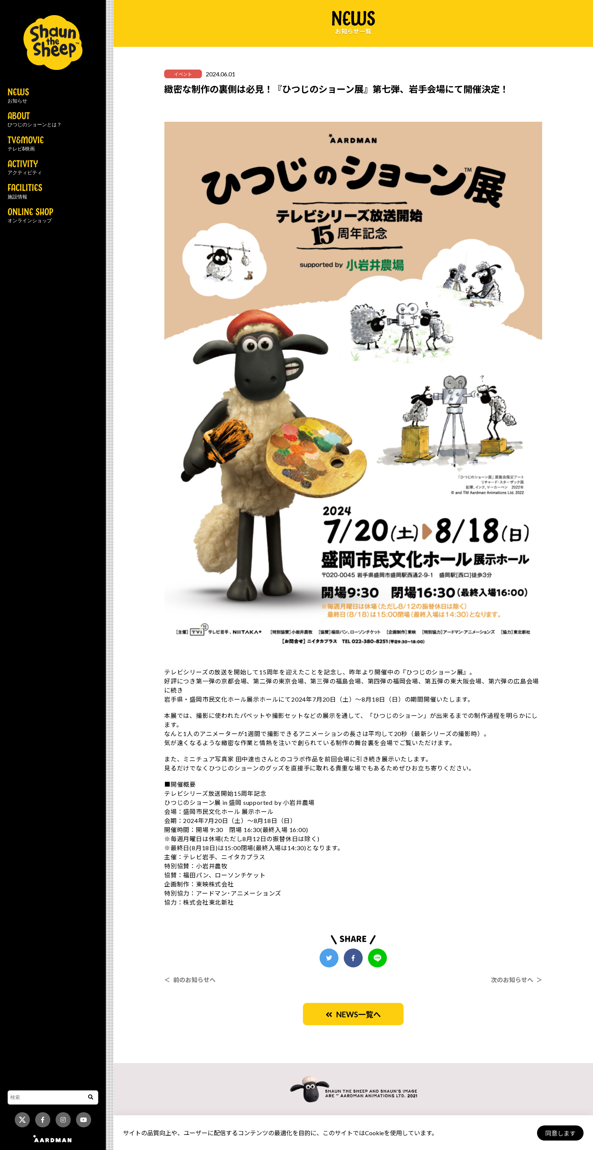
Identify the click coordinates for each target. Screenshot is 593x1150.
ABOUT (35, 120)
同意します (559, 1133)
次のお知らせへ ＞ (516, 979)
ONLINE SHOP (30, 216)
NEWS (18, 96)
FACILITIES (25, 191)
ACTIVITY (25, 168)
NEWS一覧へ (353, 1014)
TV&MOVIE (26, 144)
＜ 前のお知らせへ (190, 979)
